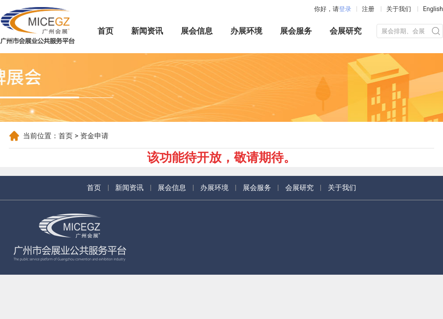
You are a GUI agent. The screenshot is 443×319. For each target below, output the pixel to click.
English (433, 8)
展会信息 (197, 30)
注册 (368, 8)
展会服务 (296, 30)
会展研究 (345, 30)
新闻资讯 (147, 30)
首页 (105, 30)
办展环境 (246, 30)
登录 (345, 8)
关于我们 (398, 8)
